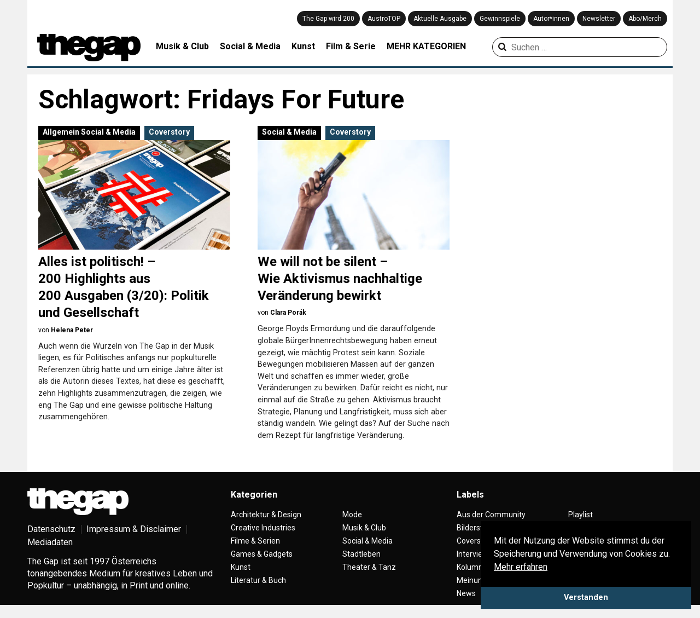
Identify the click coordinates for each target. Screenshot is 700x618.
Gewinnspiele (500, 18)
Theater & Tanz (369, 567)
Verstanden (586, 597)
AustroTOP (384, 18)
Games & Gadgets (262, 554)
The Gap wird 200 (328, 18)
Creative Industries (263, 527)
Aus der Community (491, 514)
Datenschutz (51, 529)
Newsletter (598, 18)
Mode (352, 514)
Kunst (303, 46)
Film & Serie (351, 46)
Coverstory (169, 132)
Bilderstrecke (479, 527)
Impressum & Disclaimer (133, 529)
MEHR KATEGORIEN (426, 46)
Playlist (580, 514)
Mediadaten (50, 542)
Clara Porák (288, 312)
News (466, 593)
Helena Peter (72, 330)
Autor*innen (551, 18)
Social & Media (250, 46)
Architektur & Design (266, 514)
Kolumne (472, 567)
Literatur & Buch (258, 580)
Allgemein (61, 132)
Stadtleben (361, 554)
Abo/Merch (645, 18)
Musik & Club (182, 46)
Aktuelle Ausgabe (439, 18)
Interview (472, 554)
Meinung (472, 580)
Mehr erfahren (520, 567)
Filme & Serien (255, 540)
